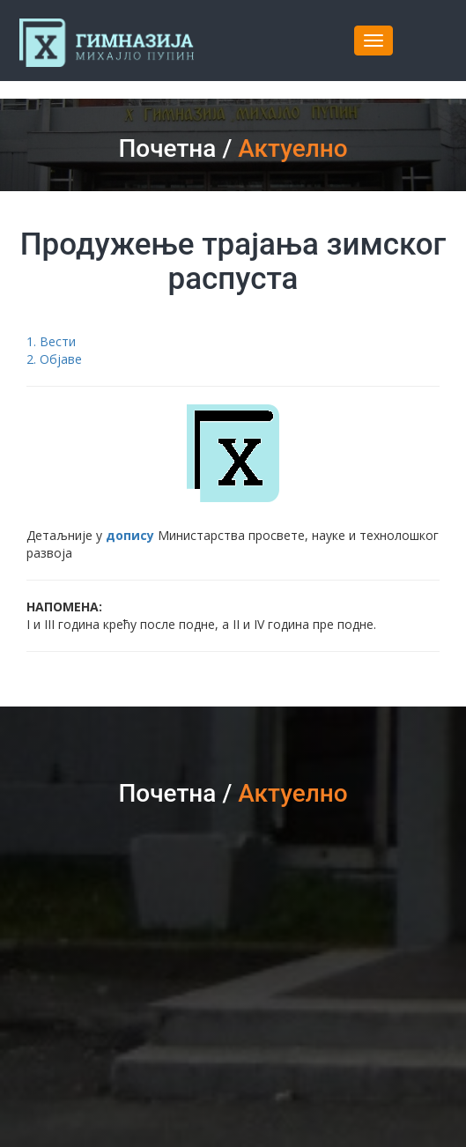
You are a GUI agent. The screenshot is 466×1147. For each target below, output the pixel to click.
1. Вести (51, 341)
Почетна (167, 148)
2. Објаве (54, 359)
